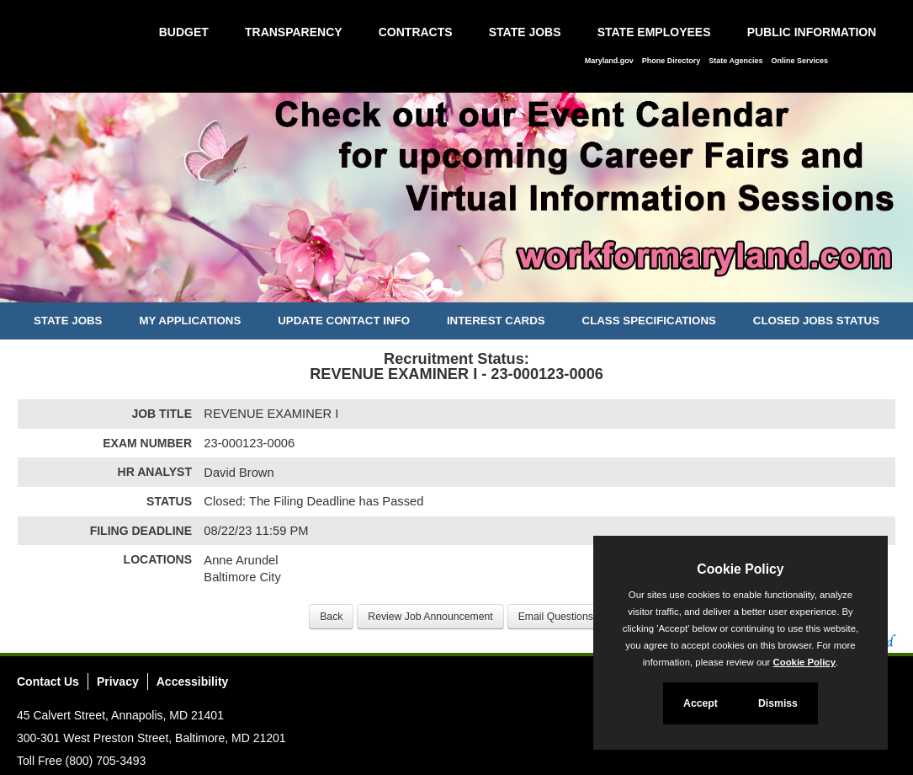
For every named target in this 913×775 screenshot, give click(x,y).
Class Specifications (649, 320)
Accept (700, 703)
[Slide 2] (456, 287)
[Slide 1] (437, 287)
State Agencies (735, 60)
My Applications (190, 320)
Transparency (293, 32)
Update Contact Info (344, 320)
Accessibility (193, 681)
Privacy (118, 681)
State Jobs (525, 32)
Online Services (799, 60)
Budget (184, 32)
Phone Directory (671, 60)
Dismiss (778, 703)
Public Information (812, 32)
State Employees (654, 32)
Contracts (416, 32)
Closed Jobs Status (816, 320)
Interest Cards (496, 320)
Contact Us (48, 681)
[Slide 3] (476, 287)
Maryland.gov (609, 60)
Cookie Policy (740, 569)
